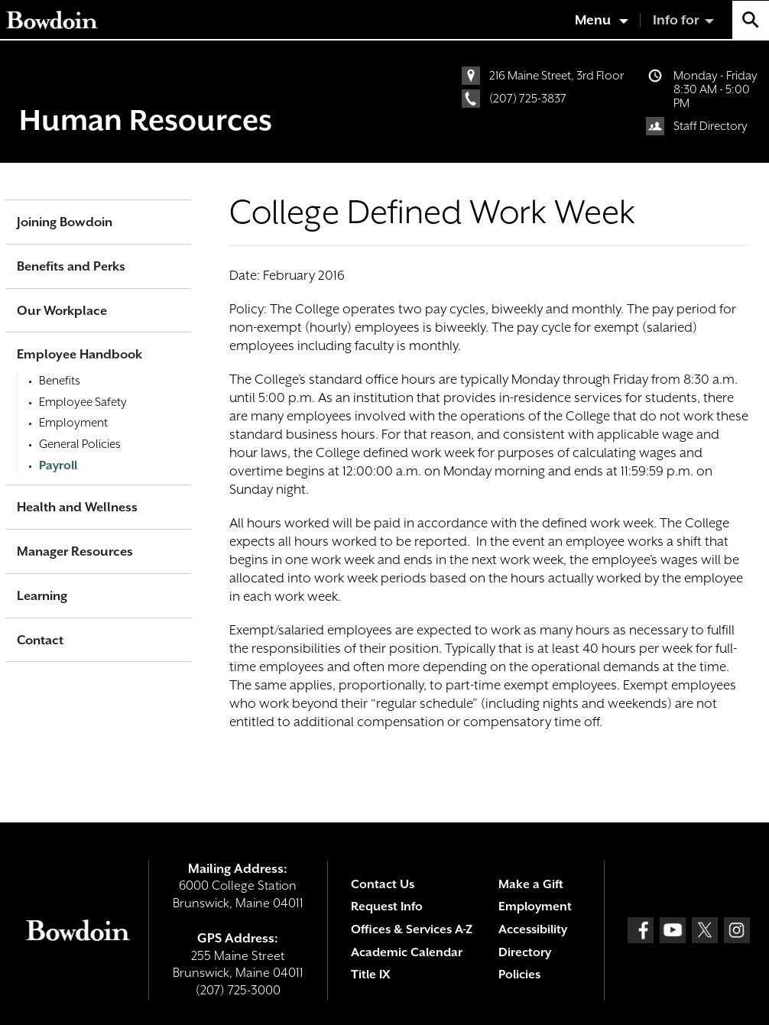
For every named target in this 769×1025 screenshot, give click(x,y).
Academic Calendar (406, 952)
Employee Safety (83, 402)
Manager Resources (75, 551)
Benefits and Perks (71, 266)
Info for (676, 20)
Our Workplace (62, 310)
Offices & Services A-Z (411, 929)
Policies (519, 974)
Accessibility (532, 929)
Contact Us (382, 884)
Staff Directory (710, 126)
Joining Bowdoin (64, 222)
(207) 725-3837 (527, 98)
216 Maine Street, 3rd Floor (556, 76)
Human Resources (145, 120)
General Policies (80, 444)
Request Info (387, 906)
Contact (40, 640)
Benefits (59, 381)
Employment (73, 423)
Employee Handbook (79, 354)
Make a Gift (530, 884)
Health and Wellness (77, 507)
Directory (524, 952)
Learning (42, 596)
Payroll (58, 465)
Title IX (370, 974)
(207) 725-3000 (238, 990)
